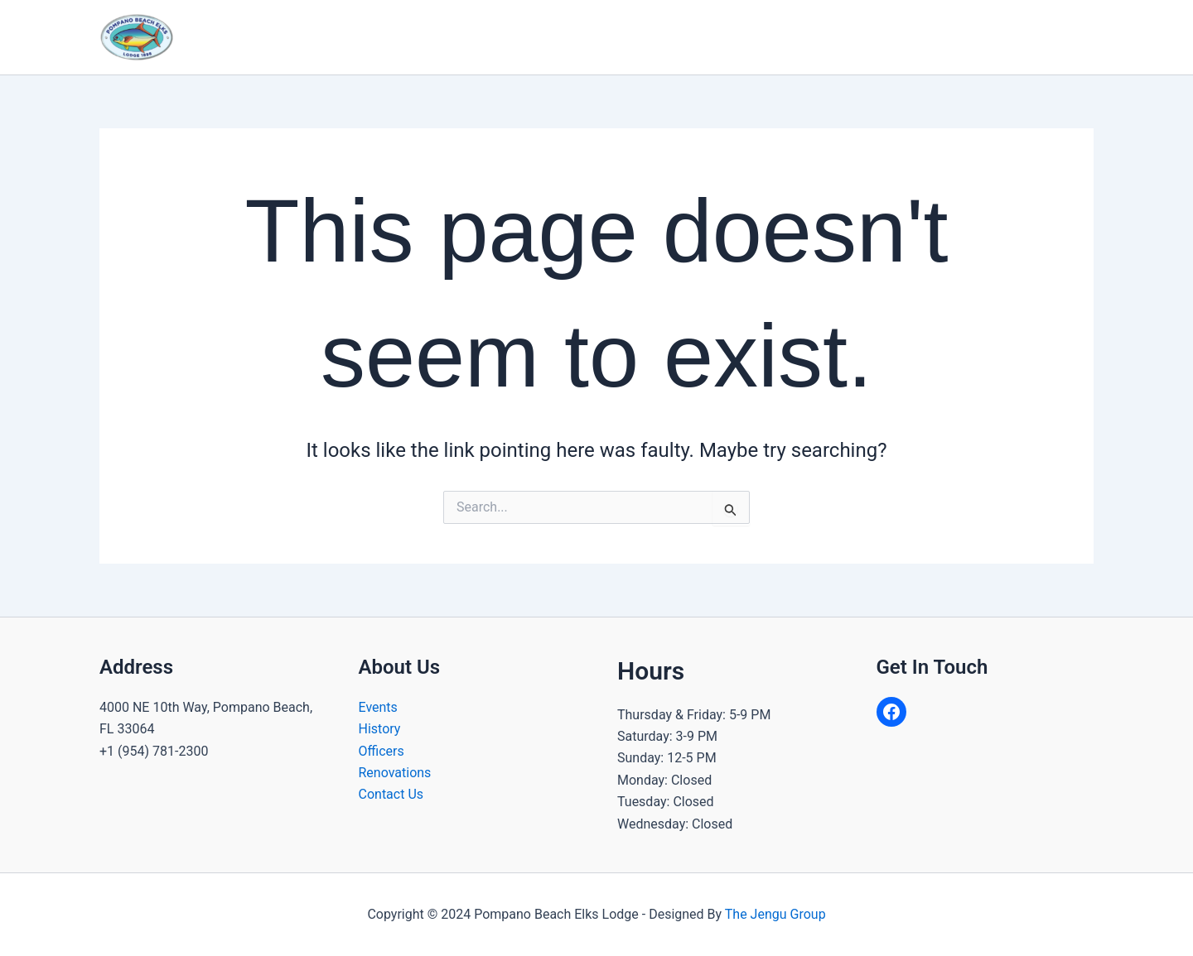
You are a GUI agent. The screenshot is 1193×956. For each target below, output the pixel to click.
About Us (467, 37)
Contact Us (931, 37)
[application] (494, 37)
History (380, 729)
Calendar (726, 37)
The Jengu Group (775, 914)
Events (378, 707)
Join (859, 37)
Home (388, 37)
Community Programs (601, 37)
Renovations (395, 773)
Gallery (800, 37)
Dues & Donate (1035, 37)
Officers (381, 751)
